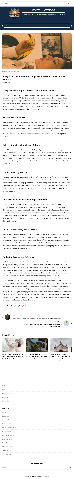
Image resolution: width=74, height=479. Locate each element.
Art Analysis (7, 82)
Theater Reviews (7, 447)
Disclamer (5, 397)
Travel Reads (6, 450)
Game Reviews (7, 431)
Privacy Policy (6, 401)
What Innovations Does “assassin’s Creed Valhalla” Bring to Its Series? (36, 318)
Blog (3, 389)
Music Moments (7, 439)
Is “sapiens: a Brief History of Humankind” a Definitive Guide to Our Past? (13, 357)
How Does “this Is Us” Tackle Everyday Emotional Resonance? (36, 357)
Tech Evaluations (7, 443)
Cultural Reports (7, 420)
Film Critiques (6, 424)
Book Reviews (6, 416)
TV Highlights (6, 454)
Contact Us (6, 393)
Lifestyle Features (8, 435)
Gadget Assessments (9, 427)
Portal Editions (43, 10)
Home (4, 386)
